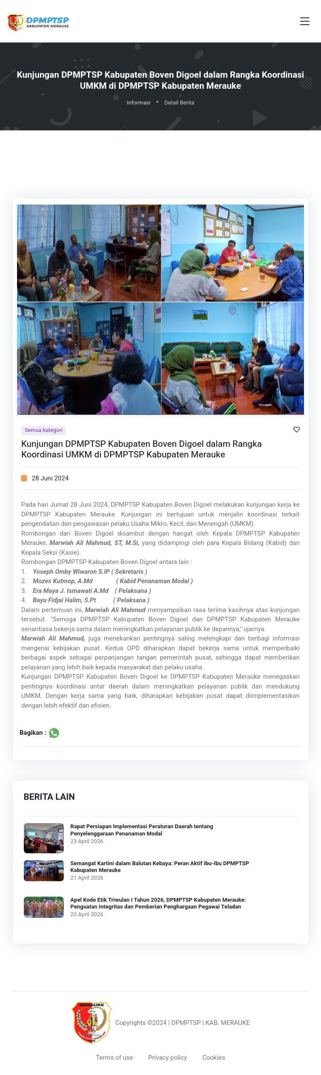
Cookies (213, 1057)
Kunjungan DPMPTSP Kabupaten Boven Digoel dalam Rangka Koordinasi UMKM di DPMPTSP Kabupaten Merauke (141, 449)
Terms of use (114, 1057)
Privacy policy (167, 1057)
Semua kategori (43, 430)
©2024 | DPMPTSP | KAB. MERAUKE (199, 1023)
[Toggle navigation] (304, 21)
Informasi (138, 102)
